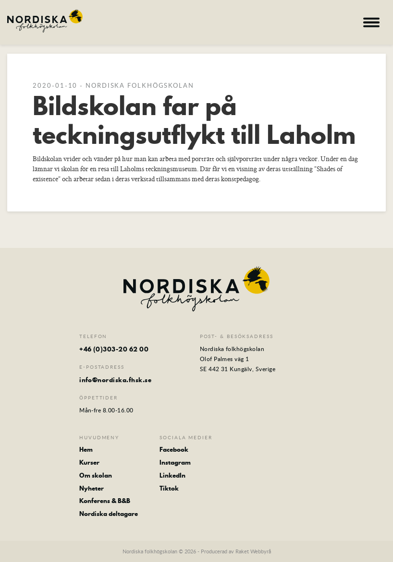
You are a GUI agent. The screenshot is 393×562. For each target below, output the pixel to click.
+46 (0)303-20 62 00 (113, 349)
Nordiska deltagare (108, 514)
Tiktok (169, 488)
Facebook (174, 449)
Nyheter (91, 488)
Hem (86, 449)
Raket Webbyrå (253, 551)
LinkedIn (172, 475)
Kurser (89, 462)
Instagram (175, 462)
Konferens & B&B (104, 501)
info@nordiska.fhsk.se (115, 380)
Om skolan (95, 475)
